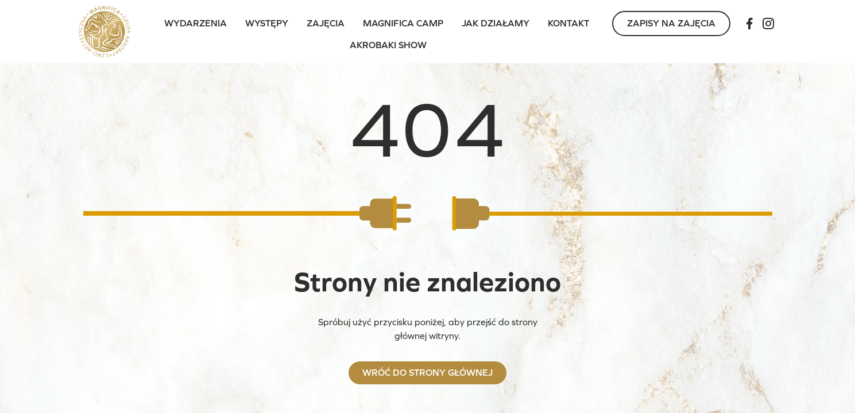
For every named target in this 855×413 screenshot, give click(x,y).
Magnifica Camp (403, 23)
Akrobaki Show (388, 45)
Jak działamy (495, 23)
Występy (266, 23)
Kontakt (568, 23)
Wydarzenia (195, 23)
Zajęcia (326, 23)
